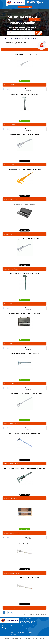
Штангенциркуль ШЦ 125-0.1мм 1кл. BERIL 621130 (24, 134)
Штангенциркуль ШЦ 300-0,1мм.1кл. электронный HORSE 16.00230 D (24, 468)
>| (11, 612)
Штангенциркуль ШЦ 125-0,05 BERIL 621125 (24, 54)
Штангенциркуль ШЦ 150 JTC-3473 (24, 204)
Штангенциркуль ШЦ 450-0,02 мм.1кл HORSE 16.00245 (24, 503)
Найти (38, 33)
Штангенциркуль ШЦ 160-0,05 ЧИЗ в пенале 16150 (24, 313)
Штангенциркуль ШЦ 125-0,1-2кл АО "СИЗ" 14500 (24, 94)
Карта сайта (36, 626)
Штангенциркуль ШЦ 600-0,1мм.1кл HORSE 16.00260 (24, 577)
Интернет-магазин (16, 628)
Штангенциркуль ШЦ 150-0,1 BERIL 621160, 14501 (24, 239)
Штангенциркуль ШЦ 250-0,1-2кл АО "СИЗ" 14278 (24, 353)
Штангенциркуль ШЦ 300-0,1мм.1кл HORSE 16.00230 (24, 433)
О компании (14, 630)
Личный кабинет (36, 4)
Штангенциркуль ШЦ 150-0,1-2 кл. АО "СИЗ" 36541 (24, 273)
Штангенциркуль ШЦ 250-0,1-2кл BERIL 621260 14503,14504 (24, 393)
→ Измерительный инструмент (16, 38)
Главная (4, 38)
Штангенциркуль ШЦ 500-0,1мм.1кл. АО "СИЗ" (24, 543)
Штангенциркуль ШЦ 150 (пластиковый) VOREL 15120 (24, 169)
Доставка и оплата (27, 632)
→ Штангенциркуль (32, 38)
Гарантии (24, 630)
